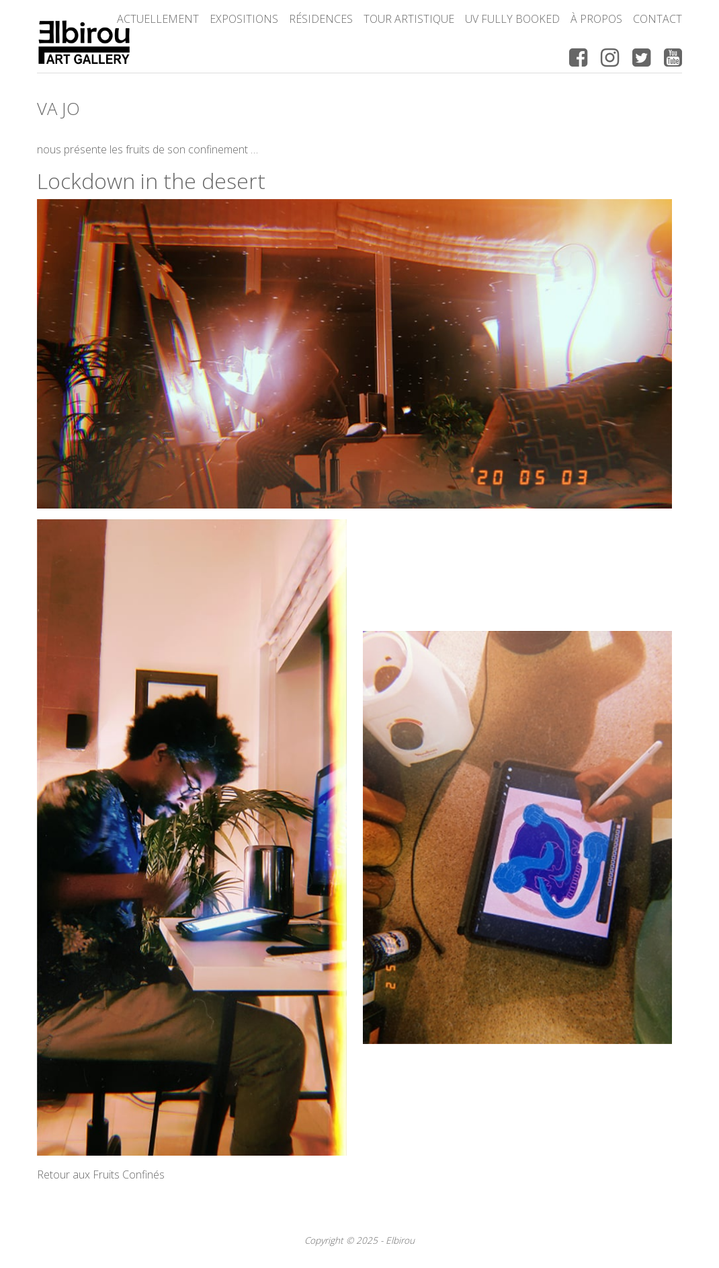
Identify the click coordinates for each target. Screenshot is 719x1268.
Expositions (244, 18)
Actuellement (158, 18)
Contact (657, 18)
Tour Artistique (409, 18)
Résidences (321, 18)
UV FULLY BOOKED (512, 18)
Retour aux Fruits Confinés (101, 1174)
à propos (596, 18)
